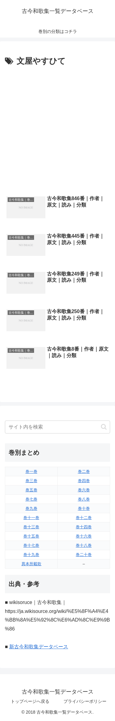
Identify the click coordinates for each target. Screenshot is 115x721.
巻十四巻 (84, 527)
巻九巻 (31, 508)
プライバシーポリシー (84, 701)
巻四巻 (84, 480)
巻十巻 (84, 508)
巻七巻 (31, 499)
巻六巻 (84, 490)
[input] (57, 427)
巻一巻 (31, 471)
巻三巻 (31, 480)
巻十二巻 (84, 517)
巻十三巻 (31, 527)
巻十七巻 (31, 545)
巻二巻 (84, 471)
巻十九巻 (31, 554)
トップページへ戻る (30, 701)
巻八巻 (84, 499)
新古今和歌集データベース (38, 646)
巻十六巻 (84, 536)
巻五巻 (31, 490)
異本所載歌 (31, 564)
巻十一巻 (31, 517)
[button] (103, 426)
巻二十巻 (84, 554)
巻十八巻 (84, 545)
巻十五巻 (31, 536)
